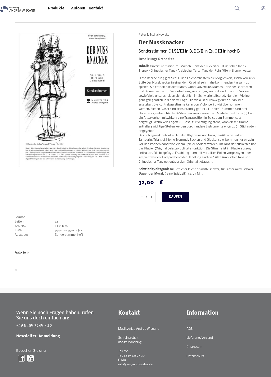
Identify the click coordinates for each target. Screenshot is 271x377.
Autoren (78, 8)
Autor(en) (22, 252)
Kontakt (96, 8)
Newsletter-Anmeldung (38, 336)
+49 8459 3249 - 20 (34, 325)
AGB (189, 329)
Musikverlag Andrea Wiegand (138, 329)
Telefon (123, 351)
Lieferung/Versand (199, 338)
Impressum (194, 347)
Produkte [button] (56, 8)
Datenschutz (195, 356)
